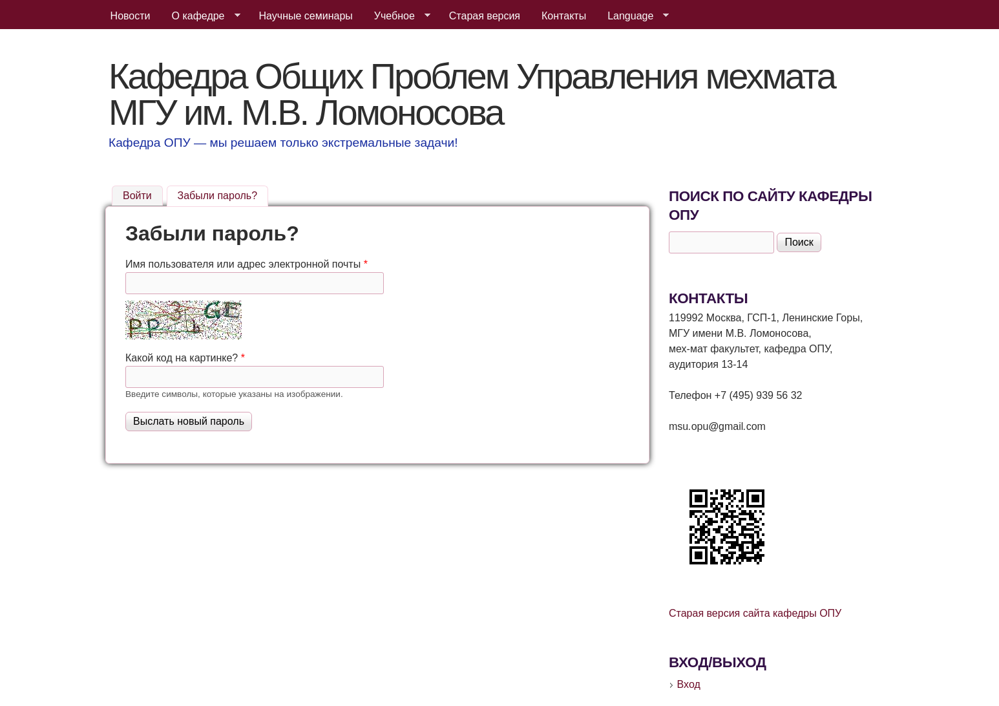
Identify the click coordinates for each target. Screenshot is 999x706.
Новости (130, 15)
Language (633, 16)
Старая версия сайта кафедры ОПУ (755, 613)
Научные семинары (306, 15)
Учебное (397, 16)
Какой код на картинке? (185, 357)
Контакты (564, 15)
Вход (688, 684)
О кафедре (201, 16)
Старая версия (484, 15)
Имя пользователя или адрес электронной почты (246, 264)
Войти (137, 195)
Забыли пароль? (223, 194)
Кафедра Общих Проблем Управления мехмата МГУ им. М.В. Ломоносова (472, 94)
